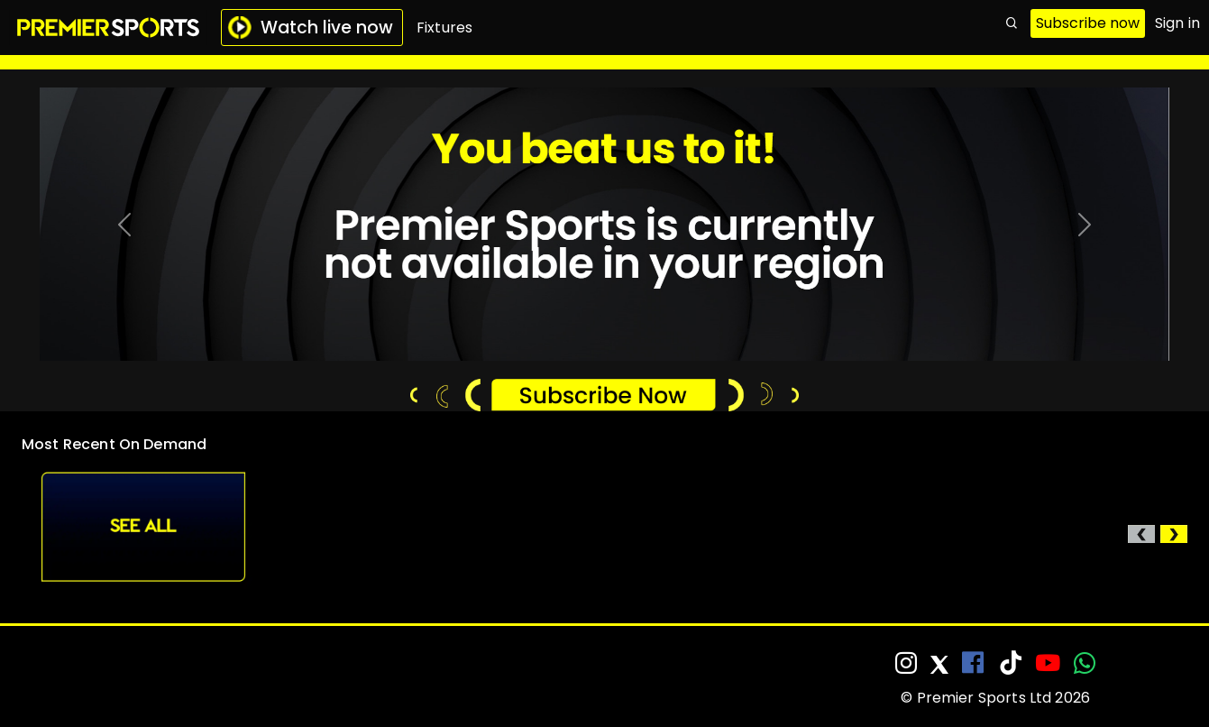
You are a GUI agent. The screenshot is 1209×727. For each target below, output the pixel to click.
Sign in (1177, 23)
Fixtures (444, 27)
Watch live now (310, 27)
